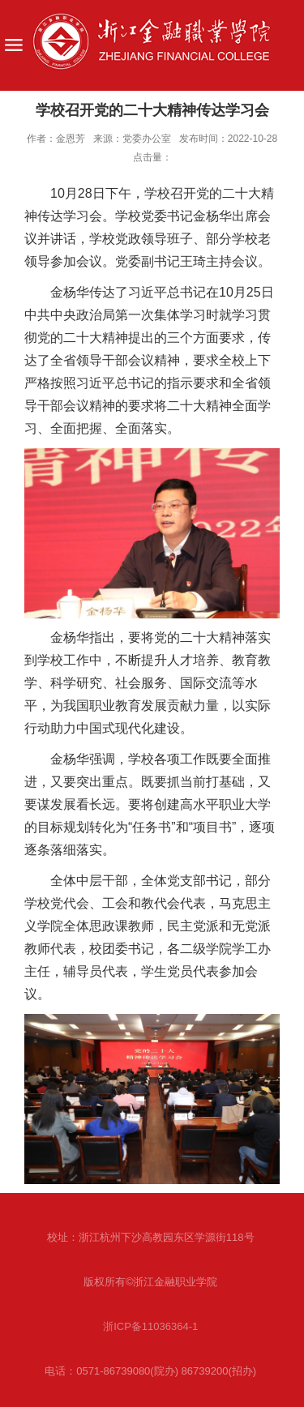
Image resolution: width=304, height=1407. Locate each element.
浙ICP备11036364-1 (150, 1326)
